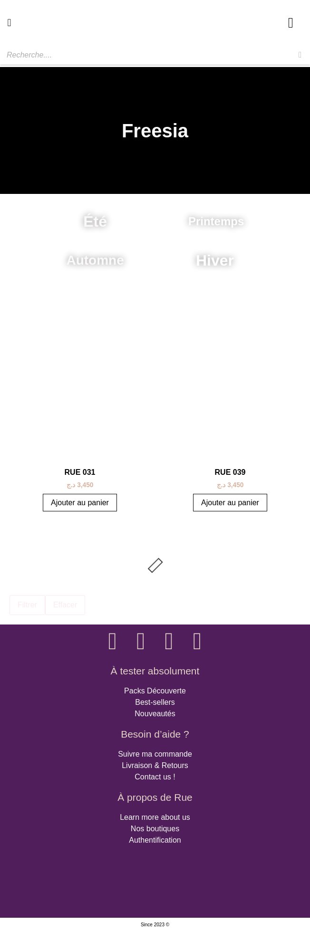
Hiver (215, 260)
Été (95, 221)
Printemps (216, 221)
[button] (9, 22)
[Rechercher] (300, 55)
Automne (95, 260)
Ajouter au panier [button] (80, 503)
